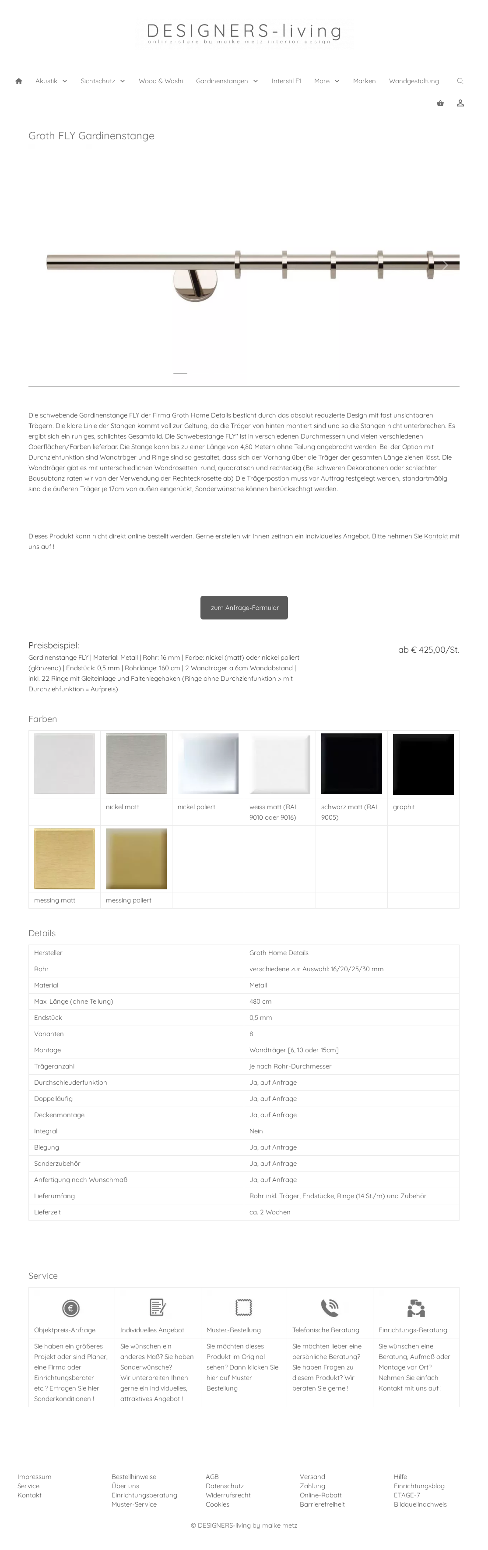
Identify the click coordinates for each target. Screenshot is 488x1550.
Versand (312, 1476)
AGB (212, 1476)
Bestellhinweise (134, 1476)
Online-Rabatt (321, 1495)
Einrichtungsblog (419, 1486)
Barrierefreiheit (322, 1504)
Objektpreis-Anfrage (64, 1330)
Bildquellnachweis (420, 1504)
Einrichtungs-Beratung (413, 1330)
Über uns (125, 1486)
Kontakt (436, 536)
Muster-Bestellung (234, 1330)
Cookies (217, 1504)
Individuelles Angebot (152, 1330)
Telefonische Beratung (325, 1330)
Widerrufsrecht (228, 1495)
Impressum (35, 1476)
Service (28, 1486)
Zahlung (312, 1486)
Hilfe (400, 1476)
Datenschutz (225, 1486)
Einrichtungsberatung (144, 1495)
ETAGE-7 (407, 1495)
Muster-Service (134, 1504)
